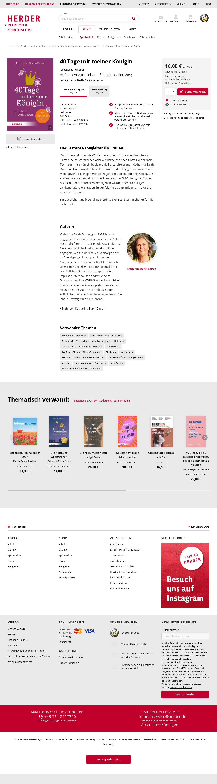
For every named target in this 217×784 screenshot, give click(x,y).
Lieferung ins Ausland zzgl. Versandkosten (184, 117)
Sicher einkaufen (123, 622)
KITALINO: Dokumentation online (27, 650)
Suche (65, 13)
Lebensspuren (118, 583)
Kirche (101, 37)
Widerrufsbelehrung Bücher (58, 739)
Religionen (114, 37)
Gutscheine (68, 650)
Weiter (205, 437)
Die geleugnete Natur (93, 452)
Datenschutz (150, 739)
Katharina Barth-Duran (78, 80)
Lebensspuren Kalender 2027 (25, 454)
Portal (68, 29)
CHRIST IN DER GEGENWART (126, 549)
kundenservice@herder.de (162, 716)
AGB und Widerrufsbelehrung (26, 739)
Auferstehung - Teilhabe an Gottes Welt (82, 346)
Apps (132, 29)
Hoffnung (119, 340)
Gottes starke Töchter (161, 452)
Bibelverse (111, 352)
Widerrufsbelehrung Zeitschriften (124, 739)
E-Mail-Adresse (170, 629)
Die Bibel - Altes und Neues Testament (81, 352)
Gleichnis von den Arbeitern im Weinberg (83, 357)
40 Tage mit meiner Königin (127, 45)
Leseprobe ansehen (33, 139)
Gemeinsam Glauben (122, 566)
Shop (87, 29)
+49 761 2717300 (60, 716)
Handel (195, 4)
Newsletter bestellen (178, 622)
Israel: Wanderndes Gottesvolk (90, 363)
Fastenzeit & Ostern (102, 45)
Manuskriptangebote (20, 662)
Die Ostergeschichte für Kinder (106, 335)
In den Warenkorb (195, 91)
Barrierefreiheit (197, 739)
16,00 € (73, 91)
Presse (11, 634)
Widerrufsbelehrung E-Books (90, 739)
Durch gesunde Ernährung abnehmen (81, 368)
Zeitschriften (163, 4)
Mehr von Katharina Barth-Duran (83, 308)
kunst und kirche (120, 577)
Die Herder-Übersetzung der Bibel (126, 357)
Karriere (12, 645)
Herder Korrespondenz (123, 572)
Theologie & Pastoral (73, 4)
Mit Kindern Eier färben (74, 335)
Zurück (12, 437)
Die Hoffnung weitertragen (59, 454)
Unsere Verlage (17, 628)
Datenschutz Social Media (173, 739)
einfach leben (118, 561)
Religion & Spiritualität (39, 4)
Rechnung (65, 636)
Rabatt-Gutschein (69, 662)
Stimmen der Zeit (120, 588)
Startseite (26, 45)
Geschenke (130, 37)
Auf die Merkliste (178, 100)
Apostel (66, 363)
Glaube (72, 37)
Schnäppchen (148, 37)
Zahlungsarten (71, 622)
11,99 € (99, 91)
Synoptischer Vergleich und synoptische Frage (86, 340)
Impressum (108, 744)
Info (208, 4)
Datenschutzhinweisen (181, 687)
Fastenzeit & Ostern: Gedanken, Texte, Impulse (102, 400)
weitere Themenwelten (106, 4)
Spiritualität (87, 37)
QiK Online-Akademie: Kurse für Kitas (30, 656)
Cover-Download (18, 147)
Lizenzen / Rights (18, 639)
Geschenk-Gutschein (71, 657)
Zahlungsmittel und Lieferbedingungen (182, 113)
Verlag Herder (173, 538)
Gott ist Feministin (127, 452)
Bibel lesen (116, 544)
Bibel (62, 37)
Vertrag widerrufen (108, 759)
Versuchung (127, 352)
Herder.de (12, 4)
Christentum (113, 346)
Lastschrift (65, 642)
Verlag (181, 4)
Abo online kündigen (159, 724)
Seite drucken (19, 526)
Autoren (144, 4)
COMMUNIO (117, 555)
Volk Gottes (117, 363)
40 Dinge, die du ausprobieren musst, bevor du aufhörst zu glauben (196, 458)
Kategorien (70, 45)
